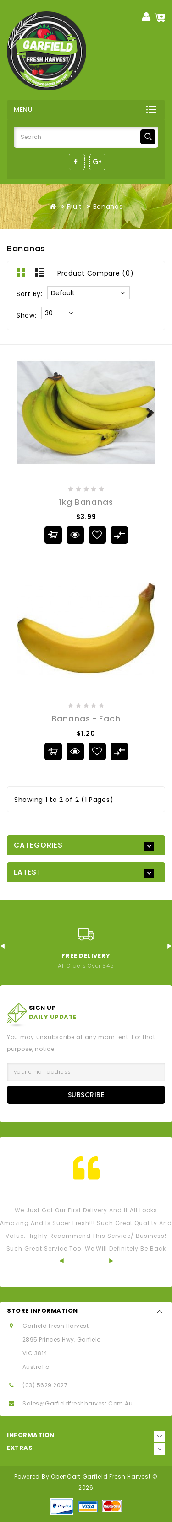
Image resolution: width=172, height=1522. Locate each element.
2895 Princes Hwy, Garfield (61, 1339)
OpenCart (66, 1476)
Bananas (108, 206)
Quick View (75, 534)
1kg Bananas (86, 502)
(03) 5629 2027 (44, 1385)
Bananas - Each (86, 718)
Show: (27, 315)
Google (97, 162)
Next (161, 946)
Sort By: (30, 293)
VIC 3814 (35, 1353)
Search (147, 136)
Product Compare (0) (95, 273)
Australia (36, 1367)
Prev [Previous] (10, 946)
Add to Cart (53, 535)
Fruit (75, 206)
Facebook (76, 162)
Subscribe (86, 1094)
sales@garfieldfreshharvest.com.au (77, 1403)
